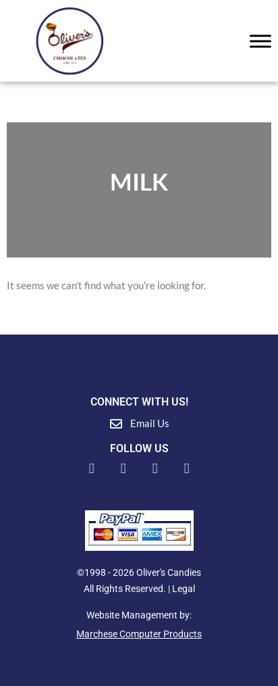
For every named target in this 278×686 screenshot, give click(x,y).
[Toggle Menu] (260, 40)
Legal (183, 588)
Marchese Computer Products (139, 634)
